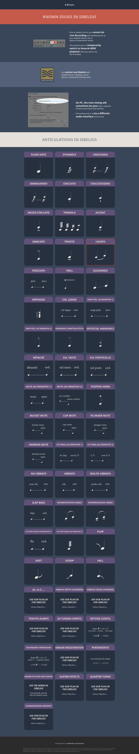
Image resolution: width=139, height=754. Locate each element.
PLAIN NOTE (38, 154)
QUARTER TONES (100, 676)
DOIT (39, 560)
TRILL (69, 270)
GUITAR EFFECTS (69, 676)
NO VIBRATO (38, 473)
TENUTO (69, 241)
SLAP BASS (38, 502)
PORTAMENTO (100, 647)
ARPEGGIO (38, 299)
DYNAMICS (69, 154)
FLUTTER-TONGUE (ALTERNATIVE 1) (38, 532)
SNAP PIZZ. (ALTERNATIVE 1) (100, 299)
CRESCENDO (100, 154)
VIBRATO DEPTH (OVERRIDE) (69, 589)
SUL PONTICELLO (100, 357)
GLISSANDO (100, 270)
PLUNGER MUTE (100, 415)
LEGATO (100, 241)
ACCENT (100, 212)
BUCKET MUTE (38, 415)
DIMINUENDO (38, 183)
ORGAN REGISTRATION (69, 647)
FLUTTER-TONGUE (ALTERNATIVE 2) (69, 532)
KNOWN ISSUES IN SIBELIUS (69, 16)
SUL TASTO (69, 357)
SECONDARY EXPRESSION (38, 647)
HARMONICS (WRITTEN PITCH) (69, 328)
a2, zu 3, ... (38, 589)
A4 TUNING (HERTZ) (69, 618)
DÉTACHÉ (38, 357)
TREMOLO (69, 212)
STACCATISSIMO (100, 183)
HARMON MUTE (38, 444)
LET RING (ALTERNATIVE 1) (69, 444)
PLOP (100, 531)
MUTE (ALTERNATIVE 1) (38, 386)
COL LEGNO (69, 299)
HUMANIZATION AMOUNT (39, 706)
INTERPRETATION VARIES (69, 502)
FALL (100, 560)
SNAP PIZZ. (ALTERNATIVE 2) (39, 328)
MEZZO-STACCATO (39, 212)
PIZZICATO (38, 270)
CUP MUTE (69, 415)
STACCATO (69, 183)
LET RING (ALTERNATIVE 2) (100, 444)
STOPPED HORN (100, 386)
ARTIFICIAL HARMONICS (100, 328)
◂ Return (69, 4)
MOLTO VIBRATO (100, 473)
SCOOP (69, 560)
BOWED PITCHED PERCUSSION (39, 676)
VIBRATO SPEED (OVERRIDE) (100, 589)
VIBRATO (69, 473)
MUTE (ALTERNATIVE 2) (69, 386)
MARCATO (38, 241)
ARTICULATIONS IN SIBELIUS (69, 139)
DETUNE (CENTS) (100, 618)
